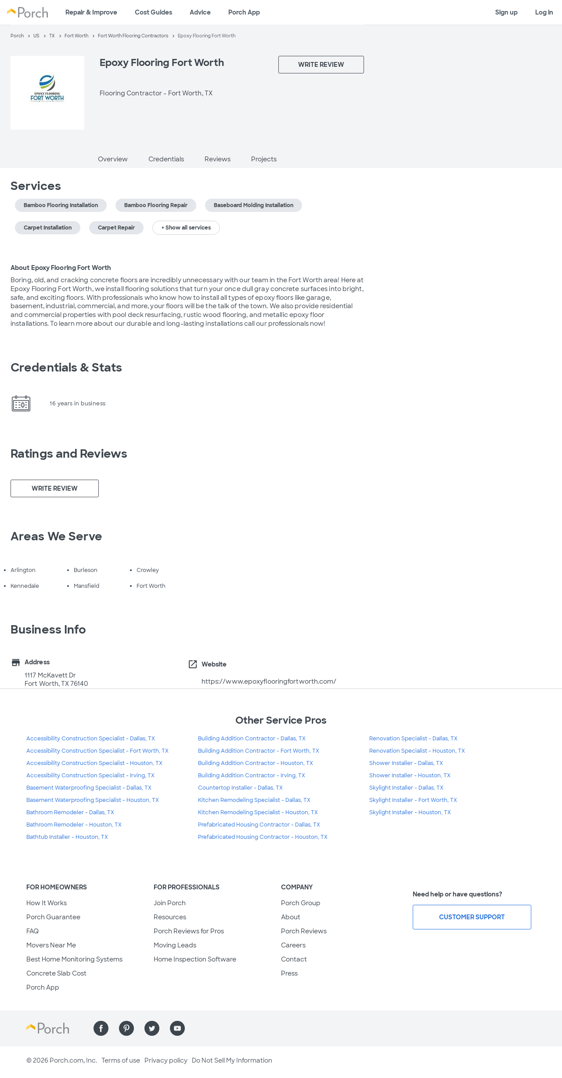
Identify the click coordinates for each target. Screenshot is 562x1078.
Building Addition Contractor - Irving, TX (251, 775)
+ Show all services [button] (186, 227)
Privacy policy (165, 1060)
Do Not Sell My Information (232, 1060)
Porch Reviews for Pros (189, 931)
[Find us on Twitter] (151, 1028)
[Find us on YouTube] (177, 1028)
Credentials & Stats (66, 367)
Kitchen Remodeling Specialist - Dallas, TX (254, 800)
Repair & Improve (91, 12)
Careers (293, 945)
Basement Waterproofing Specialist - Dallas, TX (88, 787)
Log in (544, 12)
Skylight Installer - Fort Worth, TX (413, 800)
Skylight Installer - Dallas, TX (406, 787)
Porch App (244, 12)
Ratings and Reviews (69, 453)
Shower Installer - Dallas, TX (406, 763)
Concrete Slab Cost (56, 973)
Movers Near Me (51, 945)
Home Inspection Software (195, 959)
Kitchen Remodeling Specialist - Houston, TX (258, 812)
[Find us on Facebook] (101, 1028)
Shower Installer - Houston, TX (409, 775)
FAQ (32, 931)
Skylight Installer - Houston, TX (410, 812)
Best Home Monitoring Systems (74, 959)
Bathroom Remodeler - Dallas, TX (70, 812)
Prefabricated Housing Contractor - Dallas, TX (259, 824)
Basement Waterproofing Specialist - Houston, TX (92, 800)
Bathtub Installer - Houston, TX (67, 837)
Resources (170, 917)
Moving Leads (175, 945)
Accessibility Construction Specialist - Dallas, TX (90, 738)
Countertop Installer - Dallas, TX (240, 787)
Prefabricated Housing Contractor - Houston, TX (263, 837)
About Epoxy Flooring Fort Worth (61, 268)
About (290, 917)
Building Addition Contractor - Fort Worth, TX (258, 750)
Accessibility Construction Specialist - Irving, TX (90, 775)
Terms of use (120, 1060)
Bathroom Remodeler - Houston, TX (74, 824)
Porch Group (301, 903)
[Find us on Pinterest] (126, 1028)
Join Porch (170, 903)
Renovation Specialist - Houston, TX (417, 750)
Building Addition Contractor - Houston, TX (255, 763)
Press (289, 973)
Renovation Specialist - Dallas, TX (413, 738)
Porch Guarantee (53, 917)
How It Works (46, 903)
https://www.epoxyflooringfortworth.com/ (269, 681)
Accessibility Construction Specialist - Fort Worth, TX (97, 750)
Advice (200, 12)
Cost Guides (153, 12)
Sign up (506, 12)
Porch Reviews (304, 931)
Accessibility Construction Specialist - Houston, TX (94, 763)
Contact (294, 959)
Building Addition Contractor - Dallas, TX (252, 738)
